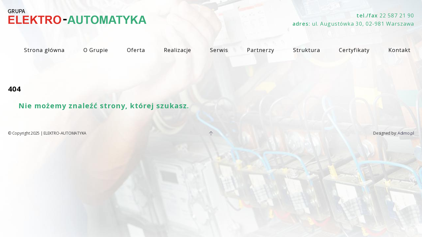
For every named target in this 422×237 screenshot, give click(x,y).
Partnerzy (260, 50)
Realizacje (177, 50)
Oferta (136, 50)
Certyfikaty (354, 50)
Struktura (306, 50)
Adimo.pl (406, 133)
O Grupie (95, 50)
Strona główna (44, 50)
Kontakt (399, 50)
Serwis (219, 50)
